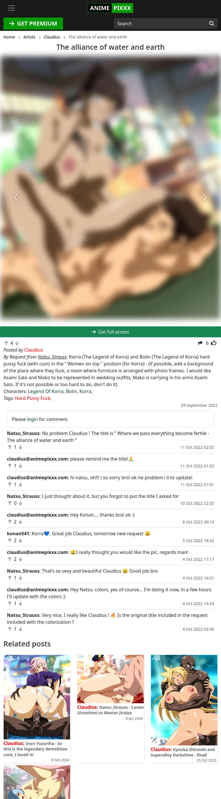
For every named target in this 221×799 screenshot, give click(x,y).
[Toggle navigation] (11, 8)
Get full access (110, 332)
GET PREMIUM (33, 23)
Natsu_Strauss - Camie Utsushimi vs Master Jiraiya (110, 709)
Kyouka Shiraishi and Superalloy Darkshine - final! (183, 752)
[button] (16, 197)
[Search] (212, 23)
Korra (85, 391)
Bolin (71, 391)
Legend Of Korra (46, 391)
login (32, 419)
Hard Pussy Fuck (32, 398)
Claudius (13, 743)
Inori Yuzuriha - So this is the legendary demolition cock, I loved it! (35, 749)
